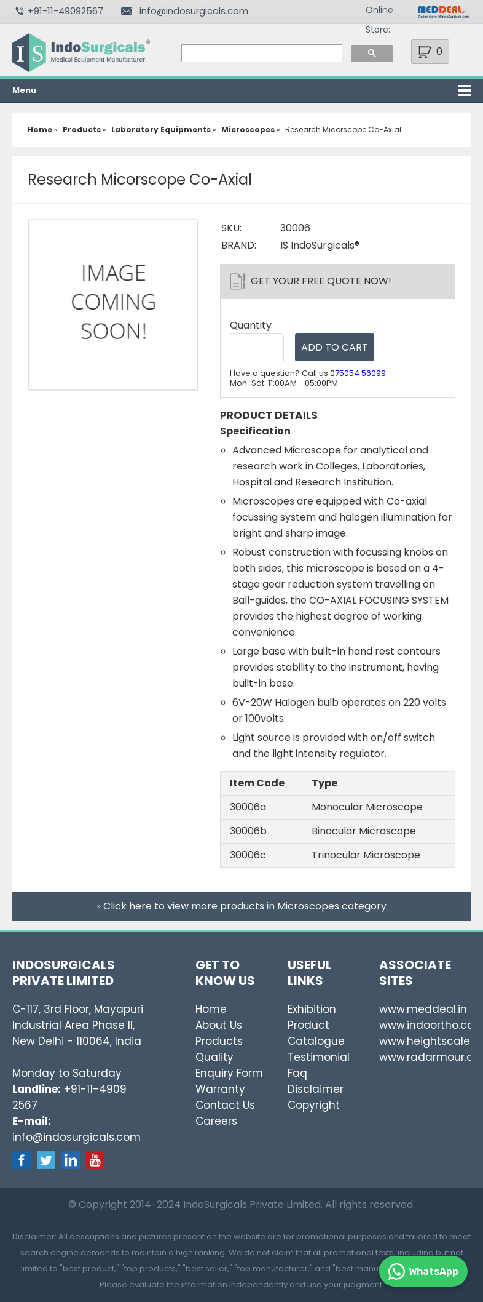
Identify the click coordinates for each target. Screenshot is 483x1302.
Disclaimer (316, 1089)
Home (211, 1009)
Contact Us (225, 1105)
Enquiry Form (229, 1073)
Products (219, 1041)
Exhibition (312, 1009)
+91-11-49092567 (65, 10)
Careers (216, 1121)
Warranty (220, 1089)
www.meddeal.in (423, 1009)
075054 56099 (358, 373)
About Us (218, 1025)
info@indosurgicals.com (193, 10)
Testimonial (319, 1057)
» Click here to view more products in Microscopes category (241, 906)
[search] (260, 53)
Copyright (314, 1105)
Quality (214, 1057)
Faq (297, 1073)
